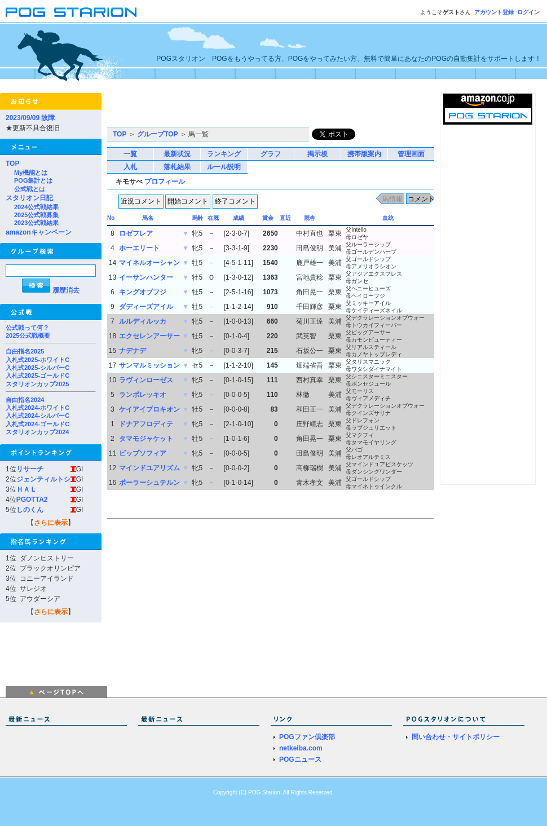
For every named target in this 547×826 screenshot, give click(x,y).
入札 (130, 167)
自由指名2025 (25, 351)
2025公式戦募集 (36, 214)
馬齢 (197, 218)
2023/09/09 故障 (30, 118)
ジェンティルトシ (43, 479)
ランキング (224, 154)
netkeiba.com (301, 748)
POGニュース (300, 759)
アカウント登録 (494, 12)
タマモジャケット (146, 439)
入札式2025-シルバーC (37, 367)
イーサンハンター (146, 277)
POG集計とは (33, 180)
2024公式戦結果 (36, 207)
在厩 (213, 218)
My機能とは (30, 172)
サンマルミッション (149, 365)
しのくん (29, 510)
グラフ (271, 154)
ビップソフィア (142, 453)
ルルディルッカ (142, 321)
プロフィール (164, 181)
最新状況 (177, 154)
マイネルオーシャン (149, 263)
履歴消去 (66, 290)
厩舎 (309, 218)
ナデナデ (132, 351)
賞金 (268, 218)
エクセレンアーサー (149, 336)
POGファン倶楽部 (307, 737)
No (110, 218)
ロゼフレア (136, 233)
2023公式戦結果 (36, 222)
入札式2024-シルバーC (37, 415)
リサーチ (29, 469)
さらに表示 (51, 523)
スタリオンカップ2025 (37, 384)
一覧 (130, 154)
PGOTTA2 (32, 499)
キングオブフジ (142, 292)
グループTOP (157, 134)
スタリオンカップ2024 (37, 432)
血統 (388, 218)
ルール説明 (224, 167)
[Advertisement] (239, 110)
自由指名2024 (25, 399)
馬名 (147, 218)
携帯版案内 (364, 154)
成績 (238, 218)
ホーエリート (139, 248)
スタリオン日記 (29, 198)
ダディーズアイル (146, 307)
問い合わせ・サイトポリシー (456, 737)
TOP (12, 163)
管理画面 (411, 154)
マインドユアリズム (149, 468)
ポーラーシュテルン (149, 483)
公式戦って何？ (27, 327)
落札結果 (177, 167)
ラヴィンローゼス (146, 380)
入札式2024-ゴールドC (37, 424)
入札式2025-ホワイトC (37, 359)
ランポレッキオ (142, 395)
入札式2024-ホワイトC (37, 407)
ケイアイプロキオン (149, 409)
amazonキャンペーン (39, 232)
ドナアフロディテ (146, 424)
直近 (285, 218)
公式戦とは (29, 188)
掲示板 (317, 154)
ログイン (528, 12)
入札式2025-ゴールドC (37, 375)
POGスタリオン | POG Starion (71, 12)
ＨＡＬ (26, 489)
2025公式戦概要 (28, 335)
